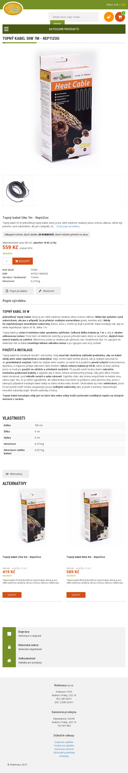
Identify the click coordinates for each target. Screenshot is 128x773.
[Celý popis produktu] (68, 226)
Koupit (22, 261)
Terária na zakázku (64, 745)
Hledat (57, 23)
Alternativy (14, 473)
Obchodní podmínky (64, 752)
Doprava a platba (64, 742)
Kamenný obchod (64, 749)
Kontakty (64, 756)
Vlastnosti (46, 291)
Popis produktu (16, 291)
